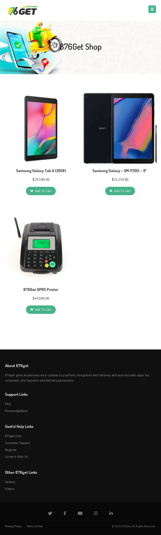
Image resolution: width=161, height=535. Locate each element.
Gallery (10, 482)
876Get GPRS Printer (40, 289)
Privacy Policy (13, 526)
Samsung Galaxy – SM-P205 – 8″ (120, 170)
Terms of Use (35, 526)
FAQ (8, 404)
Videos (9, 489)
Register (11, 450)
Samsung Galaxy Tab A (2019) (41, 170)
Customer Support (17, 443)
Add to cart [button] (43, 191)
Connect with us (16, 457)
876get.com (13, 436)
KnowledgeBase (16, 411)
